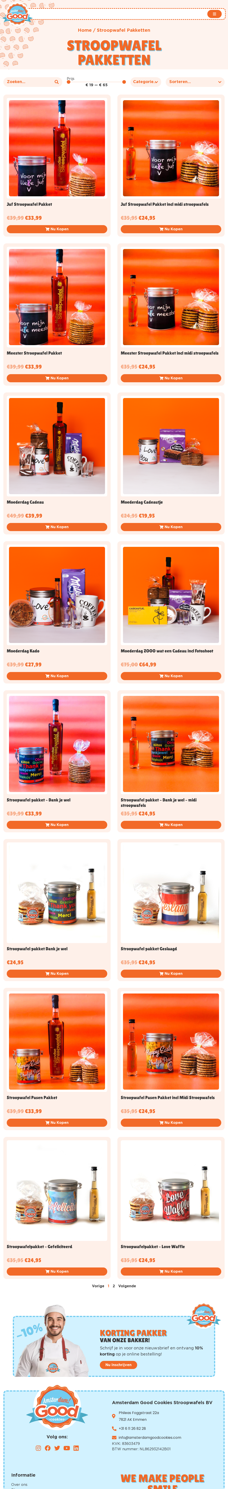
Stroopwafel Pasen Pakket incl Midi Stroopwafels (168, 1097)
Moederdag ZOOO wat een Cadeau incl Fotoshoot (167, 650)
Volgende (127, 1286)
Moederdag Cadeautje (142, 502)
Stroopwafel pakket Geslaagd (149, 948)
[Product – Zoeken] (32, 82)
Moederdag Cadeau (25, 502)
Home (85, 30)
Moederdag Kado (23, 650)
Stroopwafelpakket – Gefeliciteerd (39, 1246)
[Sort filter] (195, 82)
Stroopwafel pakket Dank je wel (37, 948)
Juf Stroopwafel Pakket (29, 204)
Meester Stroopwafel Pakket (34, 353)
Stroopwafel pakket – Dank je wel (38, 799)
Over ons (19, 1485)
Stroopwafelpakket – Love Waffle (153, 1246)
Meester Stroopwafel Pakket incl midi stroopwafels (170, 353)
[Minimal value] (96, 82)
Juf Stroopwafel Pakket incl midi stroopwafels (165, 204)
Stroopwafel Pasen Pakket (32, 1097)
